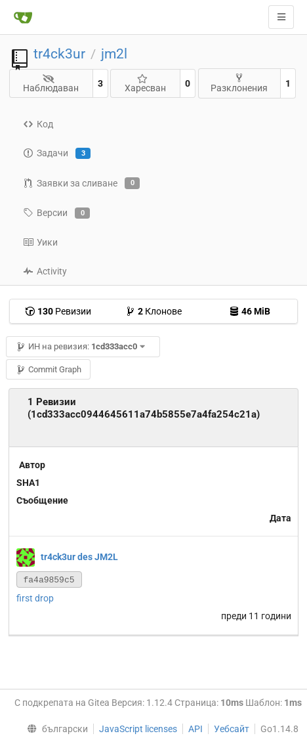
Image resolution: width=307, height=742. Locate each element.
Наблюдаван (51, 83)
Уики (40, 242)
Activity (45, 271)
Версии (56, 213)
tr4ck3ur (59, 54)
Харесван (145, 83)
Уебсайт (231, 729)
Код (38, 124)
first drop (35, 598)
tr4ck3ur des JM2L (79, 557)
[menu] (54, 729)
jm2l (114, 54)
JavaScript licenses (138, 729)
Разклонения (239, 83)
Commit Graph (48, 369)
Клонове (153, 311)
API (195, 729)
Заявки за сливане (81, 183)
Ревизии (58, 311)
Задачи (57, 154)
